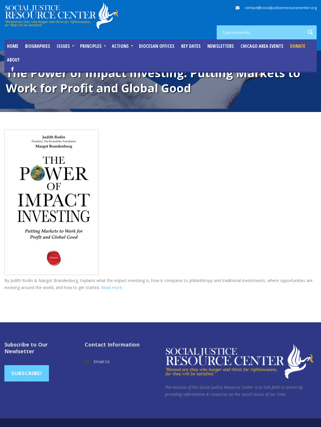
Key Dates (191, 46)
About (13, 60)
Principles (91, 46)
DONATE (297, 46)
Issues (63, 46)
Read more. (112, 287)
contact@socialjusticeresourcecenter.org (281, 7)
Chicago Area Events (262, 46)
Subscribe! (26, 373)
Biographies (37, 46)
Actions (120, 46)
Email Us (102, 361)
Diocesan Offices (156, 46)
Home (12, 46)
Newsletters (220, 46)
